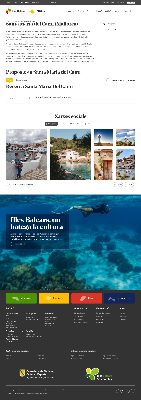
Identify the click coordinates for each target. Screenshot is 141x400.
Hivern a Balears (79, 313)
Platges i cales (30, 334)
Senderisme (10, 327)
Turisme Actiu (11, 325)
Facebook (90, 124)
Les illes (71, 11)
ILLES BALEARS (11, 3)
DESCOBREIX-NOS (22, 244)
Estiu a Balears (79, 319)
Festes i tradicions (12, 337)
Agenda (117, 11)
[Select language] (131, 3)
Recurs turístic (21, 80)
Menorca (41, 356)
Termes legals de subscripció (55, 390)
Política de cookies (28, 390)
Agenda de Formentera (110, 358)
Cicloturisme (10, 319)
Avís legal (40, 390)
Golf (15, 327)
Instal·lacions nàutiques (34, 337)
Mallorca (9, 356)
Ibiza (7, 358)
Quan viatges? (83, 11)
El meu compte (108, 2)
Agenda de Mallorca (77, 356)
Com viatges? (96, 11)
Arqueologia (10, 341)
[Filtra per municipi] (52, 97)
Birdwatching (30, 317)
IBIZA (44, 3)
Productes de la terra (52, 326)
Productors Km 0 (51, 317)
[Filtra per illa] (39, 97)
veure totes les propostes (123, 80)
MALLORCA (25, 3)
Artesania (9, 334)
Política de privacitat (13, 390)
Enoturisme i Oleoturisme (49, 322)
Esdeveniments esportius (11, 322)
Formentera (42, 358)
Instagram (51, 124)
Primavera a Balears (81, 322)
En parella (99, 316)
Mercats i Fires (50, 319)
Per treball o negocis (103, 313)
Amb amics (100, 319)
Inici (8, 21)
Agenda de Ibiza (76, 358)
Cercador (123, 319)
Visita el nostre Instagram (23, 184)
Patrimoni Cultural (12, 339)
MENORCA (35, 3)
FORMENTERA (55, 3)
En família (99, 322)
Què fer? (108, 11)
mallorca (15, 21)
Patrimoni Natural (32, 319)
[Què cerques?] (69, 97)
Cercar (120, 2)
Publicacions (128, 11)
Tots (9, 80)
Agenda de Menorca (109, 356)
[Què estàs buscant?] (19, 98)
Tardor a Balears (79, 316)
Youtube (74, 124)
